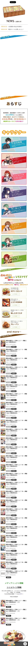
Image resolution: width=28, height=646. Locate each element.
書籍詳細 (14, 346)
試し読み (8, 346)
